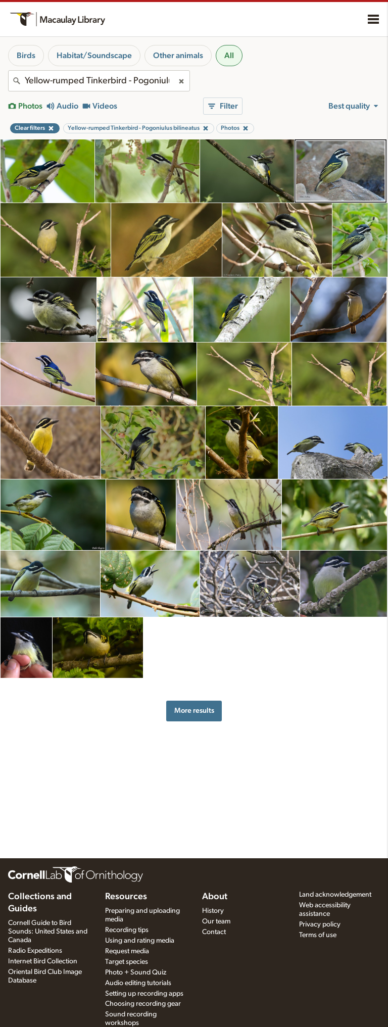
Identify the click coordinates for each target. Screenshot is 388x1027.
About (214, 896)
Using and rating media (139, 940)
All (229, 56)
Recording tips (127, 930)
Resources (126, 896)
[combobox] (99, 81)
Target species (126, 961)
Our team (216, 921)
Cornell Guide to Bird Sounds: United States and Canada (47, 931)
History (213, 910)
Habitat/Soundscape (94, 56)
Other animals (178, 56)
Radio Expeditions (35, 950)
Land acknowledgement (335, 894)
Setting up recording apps (144, 993)
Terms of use (317, 935)
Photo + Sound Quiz (135, 972)
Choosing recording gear (143, 1003)
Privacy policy (320, 924)
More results (194, 710)
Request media (127, 951)
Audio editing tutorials (138, 983)
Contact (214, 932)
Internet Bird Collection (42, 961)
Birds (26, 56)
